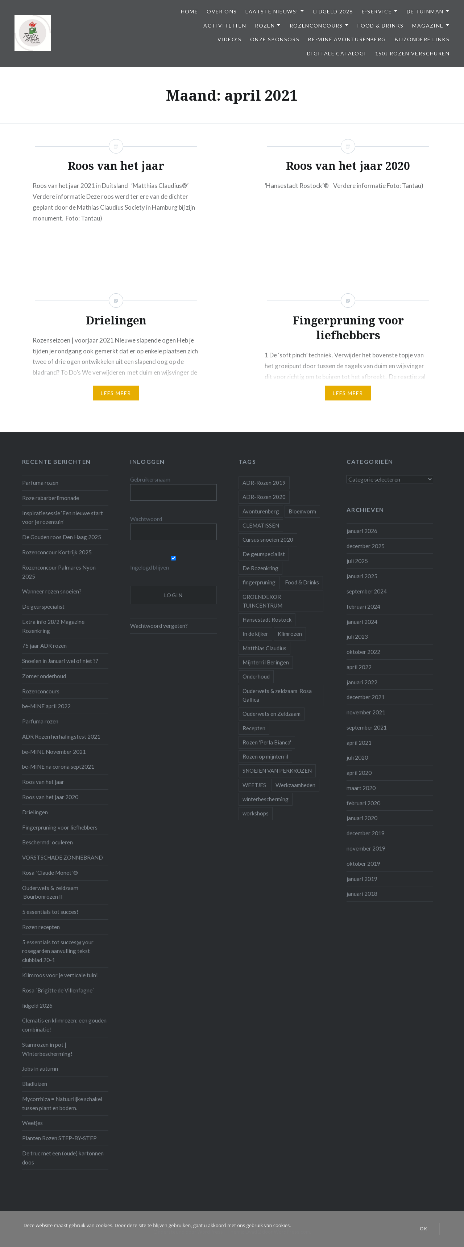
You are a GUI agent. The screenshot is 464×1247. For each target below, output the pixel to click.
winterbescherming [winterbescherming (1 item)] (266, 799)
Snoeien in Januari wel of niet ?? (60, 661)
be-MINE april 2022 (46, 706)
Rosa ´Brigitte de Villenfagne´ (58, 990)
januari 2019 (362, 879)
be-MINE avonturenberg (347, 39)
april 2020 (359, 772)
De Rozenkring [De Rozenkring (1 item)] (260, 568)
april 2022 (359, 667)
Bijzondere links (422, 39)
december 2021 (366, 697)
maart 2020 (361, 788)
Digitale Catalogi (336, 53)
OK (423, 1229)
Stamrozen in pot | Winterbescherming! (47, 1049)
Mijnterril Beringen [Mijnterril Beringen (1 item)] (266, 662)
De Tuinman (425, 11)
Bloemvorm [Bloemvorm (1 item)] (302, 511)
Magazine (427, 25)
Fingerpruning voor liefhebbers (60, 827)
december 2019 (366, 833)
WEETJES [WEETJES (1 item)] (254, 785)
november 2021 (366, 712)
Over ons (222, 11)
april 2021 (359, 742)
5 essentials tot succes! (50, 911)
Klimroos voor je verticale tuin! (60, 975)
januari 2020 (362, 818)
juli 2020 (357, 757)
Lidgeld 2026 (333, 11)
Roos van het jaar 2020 (50, 797)
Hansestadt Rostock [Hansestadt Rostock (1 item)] (267, 619)
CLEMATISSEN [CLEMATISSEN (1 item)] (261, 525)
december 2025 (366, 546)
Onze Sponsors (274, 39)
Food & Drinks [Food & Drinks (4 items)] (302, 582)
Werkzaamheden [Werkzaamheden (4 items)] (295, 785)
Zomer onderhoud (44, 676)
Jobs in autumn (40, 1068)
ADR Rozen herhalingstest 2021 (61, 736)
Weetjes (32, 1123)
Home (189, 11)
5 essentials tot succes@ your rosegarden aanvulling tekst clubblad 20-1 (58, 951)
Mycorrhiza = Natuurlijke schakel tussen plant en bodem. (62, 1103)
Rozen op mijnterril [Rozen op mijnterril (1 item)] (265, 756)
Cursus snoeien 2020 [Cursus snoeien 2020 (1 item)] (268, 539)
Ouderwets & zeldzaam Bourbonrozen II (50, 892)
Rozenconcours (316, 25)
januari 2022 (362, 682)
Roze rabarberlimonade (50, 498)
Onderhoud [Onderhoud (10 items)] (256, 676)
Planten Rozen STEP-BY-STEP (59, 1138)
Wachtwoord (146, 519)
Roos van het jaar (43, 781)
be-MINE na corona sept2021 (58, 766)
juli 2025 (357, 561)
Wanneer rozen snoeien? (52, 591)
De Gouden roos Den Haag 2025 (61, 537)
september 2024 (367, 591)
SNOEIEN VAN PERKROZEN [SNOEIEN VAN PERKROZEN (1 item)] (277, 770)
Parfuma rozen (40, 482)
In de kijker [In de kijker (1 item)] (255, 633)
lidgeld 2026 (37, 1005)
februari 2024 (363, 606)
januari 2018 (362, 893)
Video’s (229, 39)
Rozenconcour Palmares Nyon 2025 (59, 572)
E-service (377, 11)
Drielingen (35, 812)
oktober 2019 (363, 863)
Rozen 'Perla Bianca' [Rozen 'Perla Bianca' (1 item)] (267, 742)
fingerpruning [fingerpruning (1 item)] (259, 582)
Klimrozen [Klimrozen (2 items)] (290, 633)
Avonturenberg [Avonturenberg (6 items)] (261, 511)
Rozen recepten (41, 927)
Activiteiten (224, 25)
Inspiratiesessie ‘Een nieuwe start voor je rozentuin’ (62, 517)
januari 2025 (362, 576)
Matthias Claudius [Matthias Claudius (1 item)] (264, 648)
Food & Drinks (380, 25)
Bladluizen (34, 1083)
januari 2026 (362, 531)
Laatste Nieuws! (271, 11)
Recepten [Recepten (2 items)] (254, 728)
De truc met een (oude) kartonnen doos (63, 1158)
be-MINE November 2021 (54, 751)
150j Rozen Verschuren (412, 53)
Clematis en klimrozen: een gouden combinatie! (64, 1025)
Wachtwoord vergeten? (159, 625)
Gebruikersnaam (150, 479)
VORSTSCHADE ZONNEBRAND (62, 857)
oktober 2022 (363, 651)
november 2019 (366, 848)
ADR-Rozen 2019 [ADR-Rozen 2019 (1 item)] (264, 482)
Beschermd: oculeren (47, 842)
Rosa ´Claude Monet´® (50, 872)
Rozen (265, 25)
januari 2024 (362, 621)
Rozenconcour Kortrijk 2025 (57, 552)
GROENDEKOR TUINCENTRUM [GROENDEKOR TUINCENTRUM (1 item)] (262, 601)
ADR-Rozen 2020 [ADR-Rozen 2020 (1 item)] (264, 497)
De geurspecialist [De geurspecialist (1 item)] (264, 554)
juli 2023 (357, 636)
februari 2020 (363, 803)
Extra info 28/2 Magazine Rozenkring (53, 626)
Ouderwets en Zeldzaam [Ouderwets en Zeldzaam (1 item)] (272, 713)
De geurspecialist (43, 606)
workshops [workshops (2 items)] (256, 813)
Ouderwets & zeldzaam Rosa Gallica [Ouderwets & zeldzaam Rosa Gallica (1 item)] (277, 695)
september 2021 (367, 727)
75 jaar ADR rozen (44, 645)
